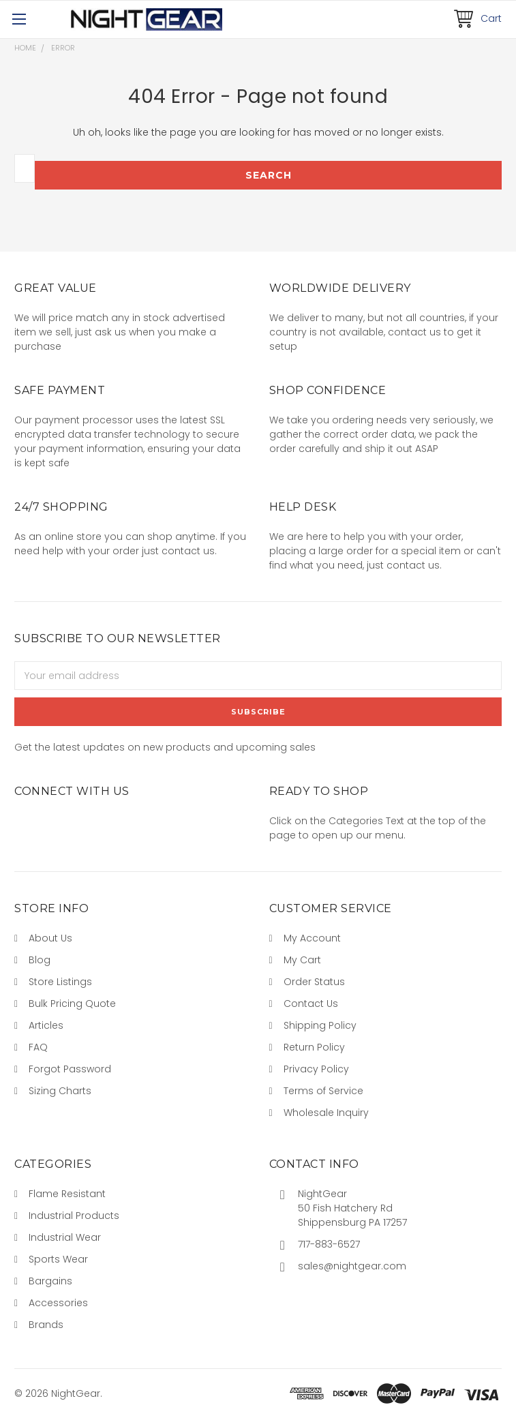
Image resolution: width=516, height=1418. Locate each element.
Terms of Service (323, 1091)
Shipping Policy (320, 1025)
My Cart (302, 960)
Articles (46, 1025)
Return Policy (314, 1047)
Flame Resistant (67, 1194)
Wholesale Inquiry (326, 1112)
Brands (46, 1324)
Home (25, 47)
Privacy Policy (316, 1069)
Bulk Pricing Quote (72, 1003)
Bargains (50, 1281)
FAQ (38, 1047)
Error (63, 47)
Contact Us (311, 1003)
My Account (312, 938)
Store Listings (60, 982)
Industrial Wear (65, 1237)
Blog (39, 960)
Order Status (314, 982)
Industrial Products (74, 1215)
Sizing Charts (60, 1091)
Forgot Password (70, 1069)
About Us (50, 938)
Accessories (58, 1303)
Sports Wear (58, 1259)
